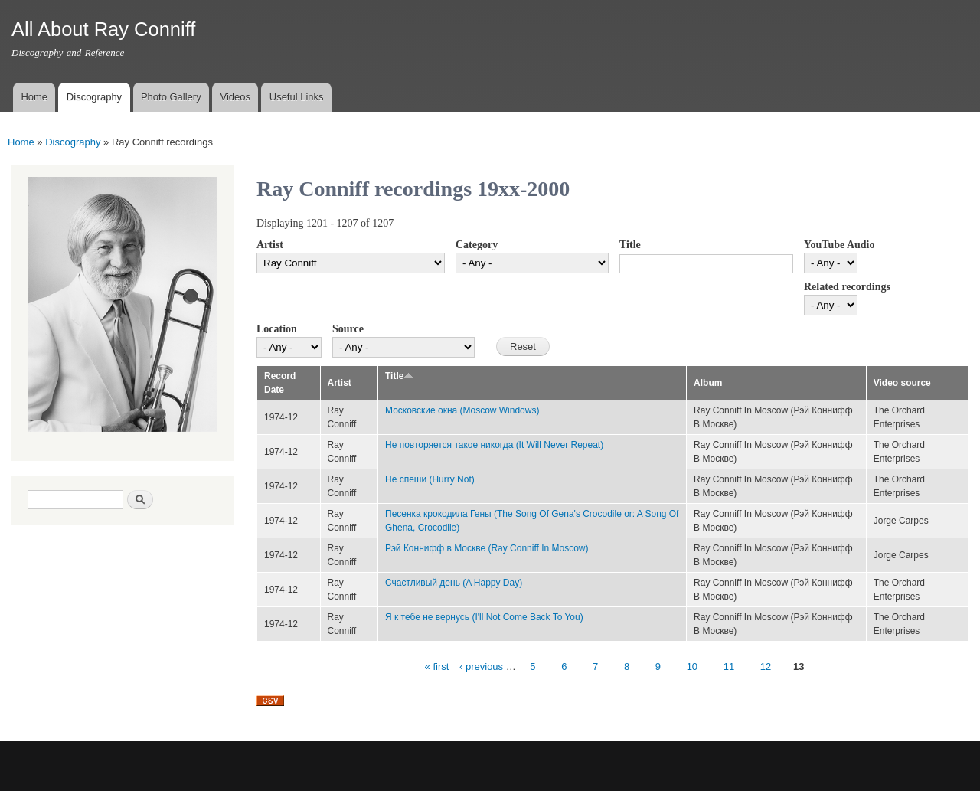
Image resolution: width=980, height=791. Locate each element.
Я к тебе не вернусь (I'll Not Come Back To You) (484, 617)
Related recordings (847, 287)
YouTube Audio (839, 244)
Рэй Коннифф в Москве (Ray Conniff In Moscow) (486, 548)
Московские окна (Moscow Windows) (462, 410)
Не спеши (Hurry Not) (430, 479)
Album (708, 383)
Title (630, 244)
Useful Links (297, 97)
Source (348, 329)
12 (765, 666)
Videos (235, 97)
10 (692, 666)
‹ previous (481, 666)
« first (437, 666)
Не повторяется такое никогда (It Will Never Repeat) (494, 445)
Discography (94, 97)
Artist (269, 244)
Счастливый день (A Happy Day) (453, 582)
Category (477, 244)
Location (276, 329)
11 (729, 666)
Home (34, 97)
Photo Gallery (171, 97)
